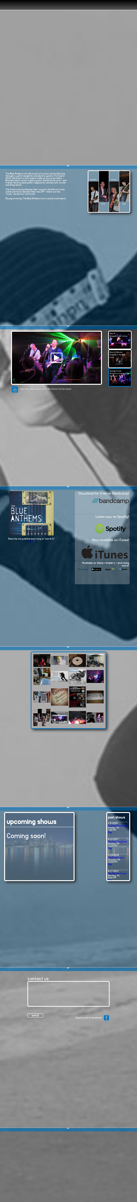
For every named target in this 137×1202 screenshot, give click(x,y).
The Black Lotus (116, 857)
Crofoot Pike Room (117, 825)
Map (110, 832)
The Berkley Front (117, 873)
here (31, 541)
